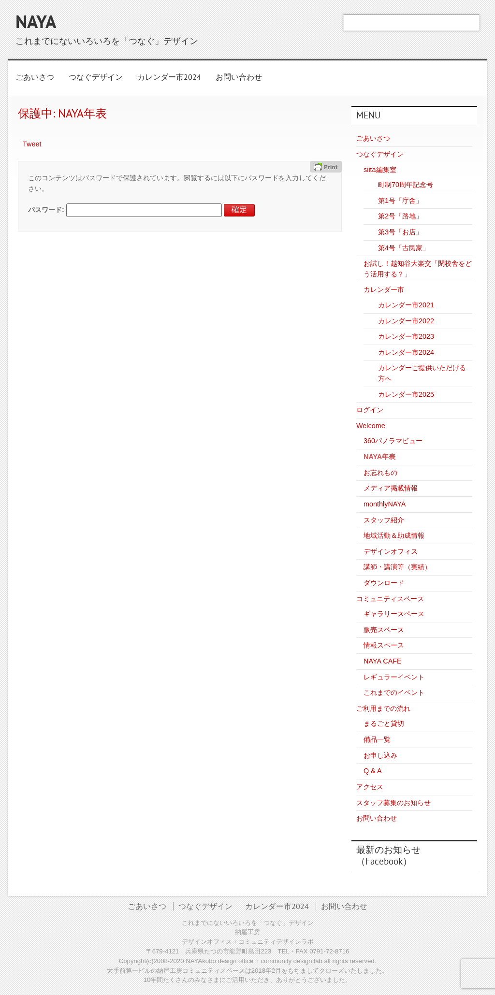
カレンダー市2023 (406, 336)
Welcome (370, 426)
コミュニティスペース (390, 599)
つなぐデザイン (96, 78)
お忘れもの (380, 472)
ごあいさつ (34, 78)
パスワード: (125, 209)
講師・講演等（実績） (397, 567)
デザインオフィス (391, 551)
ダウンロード (384, 583)
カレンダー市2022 (406, 321)
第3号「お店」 (400, 232)
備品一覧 (377, 739)
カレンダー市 (384, 289)
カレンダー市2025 (406, 394)
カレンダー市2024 (169, 78)
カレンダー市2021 (406, 305)
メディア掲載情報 (391, 488)
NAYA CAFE (383, 661)
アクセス (369, 787)
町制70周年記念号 (405, 184)
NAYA (35, 24)
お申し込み (380, 755)
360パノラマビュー (393, 441)
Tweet (32, 144)
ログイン (369, 410)
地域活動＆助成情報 (394, 535)
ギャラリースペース (394, 614)
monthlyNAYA (385, 504)
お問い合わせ (239, 78)
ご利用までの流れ (383, 708)
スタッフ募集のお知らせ (393, 803)
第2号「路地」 (400, 216)
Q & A (373, 771)
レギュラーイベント (394, 677)
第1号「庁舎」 (400, 200)
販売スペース (384, 630)
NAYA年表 (379, 457)
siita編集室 (380, 169)
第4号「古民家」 (403, 248)
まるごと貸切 (384, 723)
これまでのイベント (394, 692)
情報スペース (384, 645)
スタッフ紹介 (384, 520)
